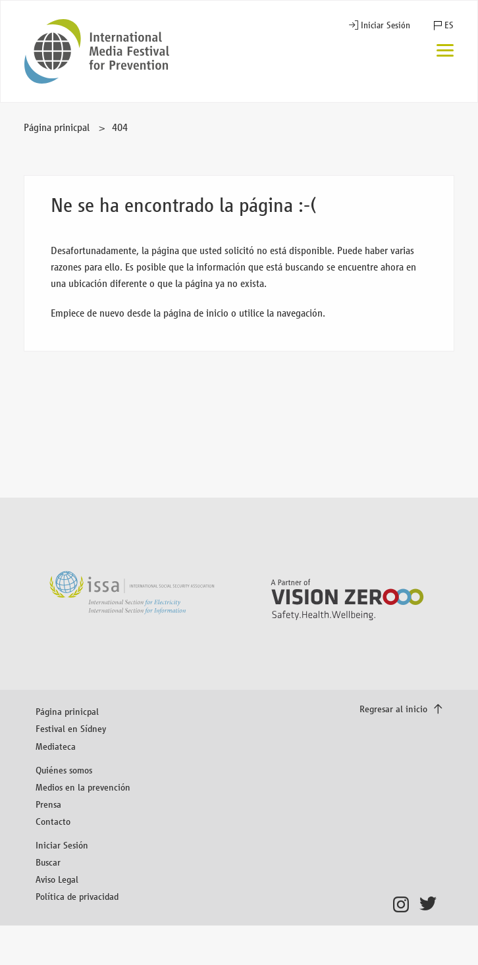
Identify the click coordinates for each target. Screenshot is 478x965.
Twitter (430, 904)
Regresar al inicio (394, 708)
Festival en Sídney (71, 728)
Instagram (404, 904)
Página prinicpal (57, 127)
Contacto (53, 821)
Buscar (48, 862)
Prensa (48, 804)
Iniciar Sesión (385, 25)
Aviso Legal (57, 879)
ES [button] (449, 25)
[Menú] (445, 51)
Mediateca (56, 746)
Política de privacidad (77, 896)
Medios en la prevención (83, 787)
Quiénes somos (64, 769)
